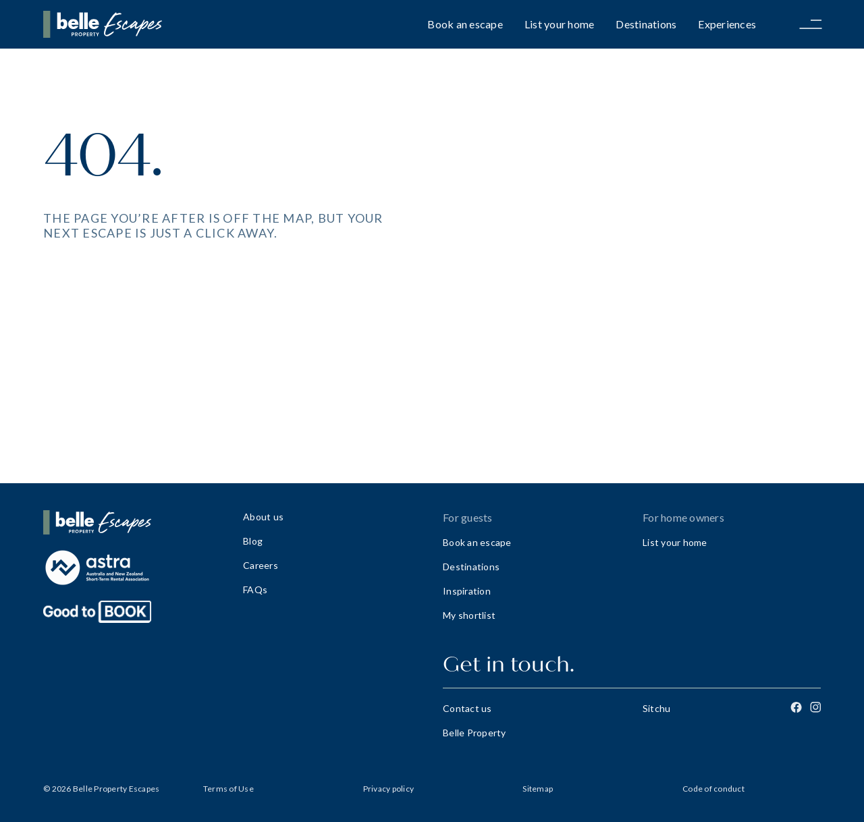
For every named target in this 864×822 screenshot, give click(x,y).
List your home (559, 24)
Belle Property (474, 732)
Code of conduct (713, 789)
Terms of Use (228, 789)
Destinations (646, 24)
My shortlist (469, 615)
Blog (253, 541)
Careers (260, 565)
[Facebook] (796, 707)
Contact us (467, 708)
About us (263, 516)
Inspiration (467, 591)
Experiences (727, 24)
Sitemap (537, 789)
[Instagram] (815, 707)
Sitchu (657, 708)
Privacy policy (388, 789)
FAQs (255, 589)
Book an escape (465, 24)
